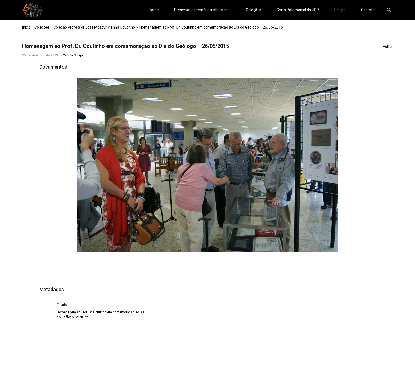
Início (26, 27)
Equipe (340, 10)
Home (154, 10)
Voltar (388, 46)
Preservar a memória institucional (202, 10)
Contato (368, 10)
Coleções (253, 10)
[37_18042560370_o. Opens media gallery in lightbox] (208, 165)
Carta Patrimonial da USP (298, 10)
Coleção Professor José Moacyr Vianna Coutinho (94, 27)
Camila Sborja (73, 55)
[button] (389, 10)
